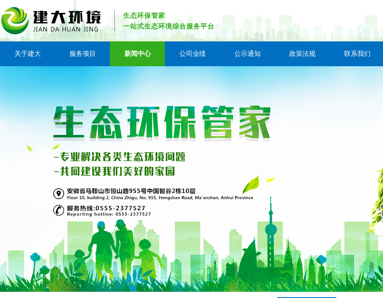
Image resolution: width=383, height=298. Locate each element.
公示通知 (247, 53)
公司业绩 (192, 53)
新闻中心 (137, 53)
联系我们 (357, 53)
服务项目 (82, 53)
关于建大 (27, 53)
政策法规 (302, 53)
